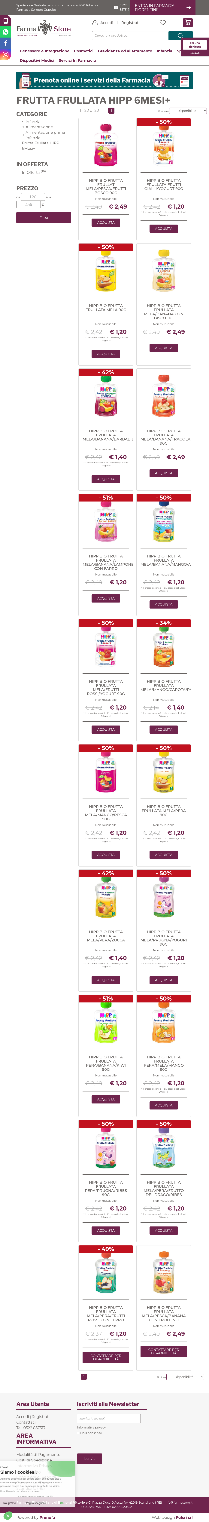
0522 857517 (124, 7)
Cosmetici (83, 51)
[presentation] (105, 1444)
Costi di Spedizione (34, 1460)
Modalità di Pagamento (38, 1454)
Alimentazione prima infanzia (43, 135)
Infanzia (164, 51)
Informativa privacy (91, 1427)
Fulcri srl (184, 1517)
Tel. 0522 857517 (30, 1428)
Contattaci (26, 1422)
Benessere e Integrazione (44, 51)
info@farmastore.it (178, 1502)
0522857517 (93, 1507)
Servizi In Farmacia (77, 60)
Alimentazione (37, 127)
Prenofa (47, 1517)
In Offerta (34, 172)
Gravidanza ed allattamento (125, 51)
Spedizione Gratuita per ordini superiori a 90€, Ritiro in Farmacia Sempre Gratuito (57, 7)
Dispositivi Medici (37, 60)
